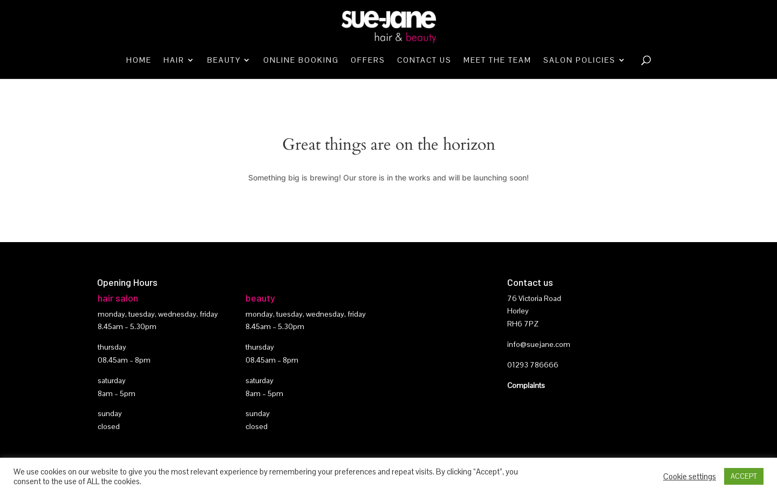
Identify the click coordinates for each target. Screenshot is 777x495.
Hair (174, 60)
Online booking (301, 60)
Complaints (526, 385)
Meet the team (497, 60)
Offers (368, 60)
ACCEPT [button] (744, 476)
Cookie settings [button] (689, 476)
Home (139, 60)
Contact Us (424, 60)
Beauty (224, 60)
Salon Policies (579, 60)
